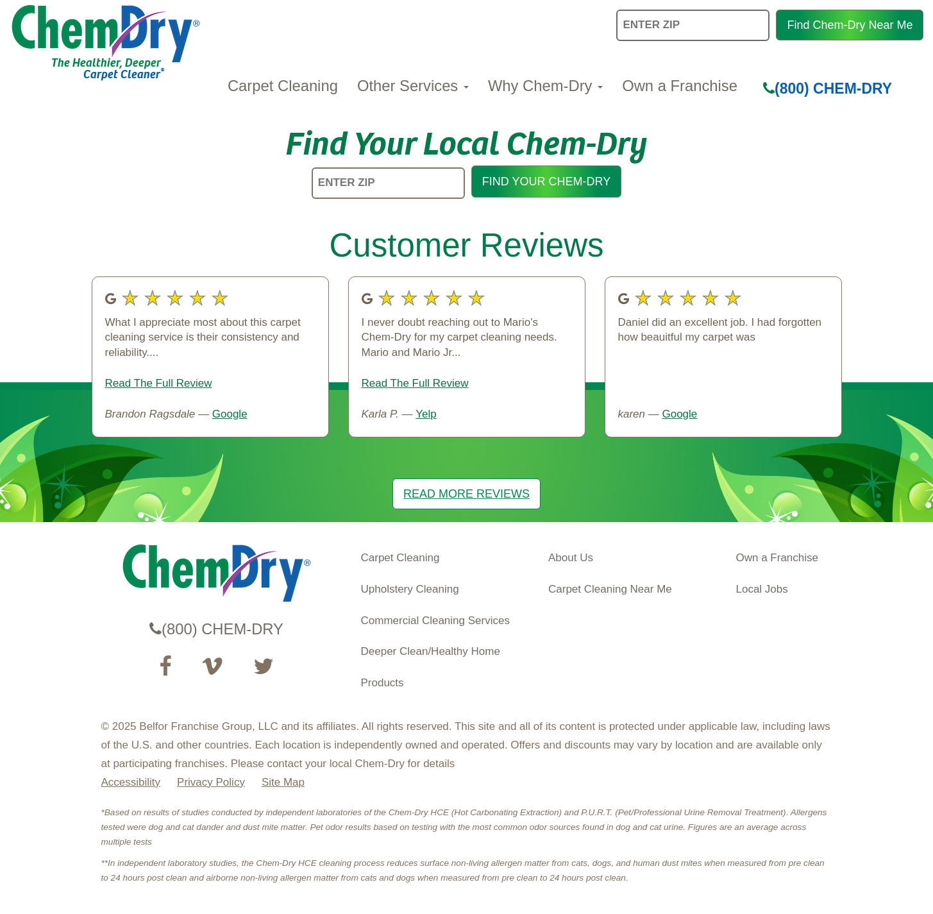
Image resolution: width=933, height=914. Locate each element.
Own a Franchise (679, 85)
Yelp (426, 414)
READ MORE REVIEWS (466, 493)
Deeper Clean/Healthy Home (430, 651)
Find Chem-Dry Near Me (849, 25)
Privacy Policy (211, 782)
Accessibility (131, 782)
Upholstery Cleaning (410, 589)
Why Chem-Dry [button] (545, 85)
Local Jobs (762, 589)
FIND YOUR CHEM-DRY (546, 181)
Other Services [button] (413, 85)
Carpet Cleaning (283, 85)
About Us (570, 558)
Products (382, 683)
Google (230, 414)
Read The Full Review (158, 383)
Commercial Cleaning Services (435, 620)
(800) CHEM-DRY (827, 88)
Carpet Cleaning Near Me (610, 589)
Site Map (283, 782)
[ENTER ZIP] (388, 183)
